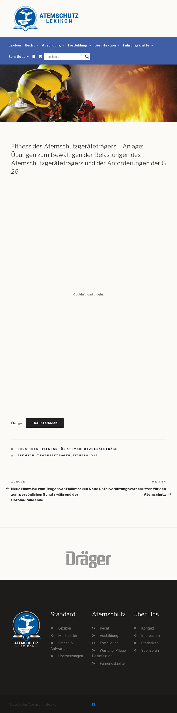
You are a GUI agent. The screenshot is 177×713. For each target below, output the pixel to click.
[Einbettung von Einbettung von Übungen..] (88, 294)
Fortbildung (80, 45)
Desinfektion (107, 45)
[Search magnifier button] (87, 56)
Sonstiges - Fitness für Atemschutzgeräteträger (69, 449)
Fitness (80, 455)
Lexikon (15, 45)
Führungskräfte (138, 45)
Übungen (17, 423)
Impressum (150, 635)
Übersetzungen (70, 656)
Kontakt (147, 628)
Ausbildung (53, 45)
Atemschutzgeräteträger (44, 455)
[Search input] (65, 56)
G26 (94, 455)
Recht (32, 45)
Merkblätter (67, 635)
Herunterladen (44, 423)
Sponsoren (150, 650)
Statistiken (150, 643)
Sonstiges (19, 56)
